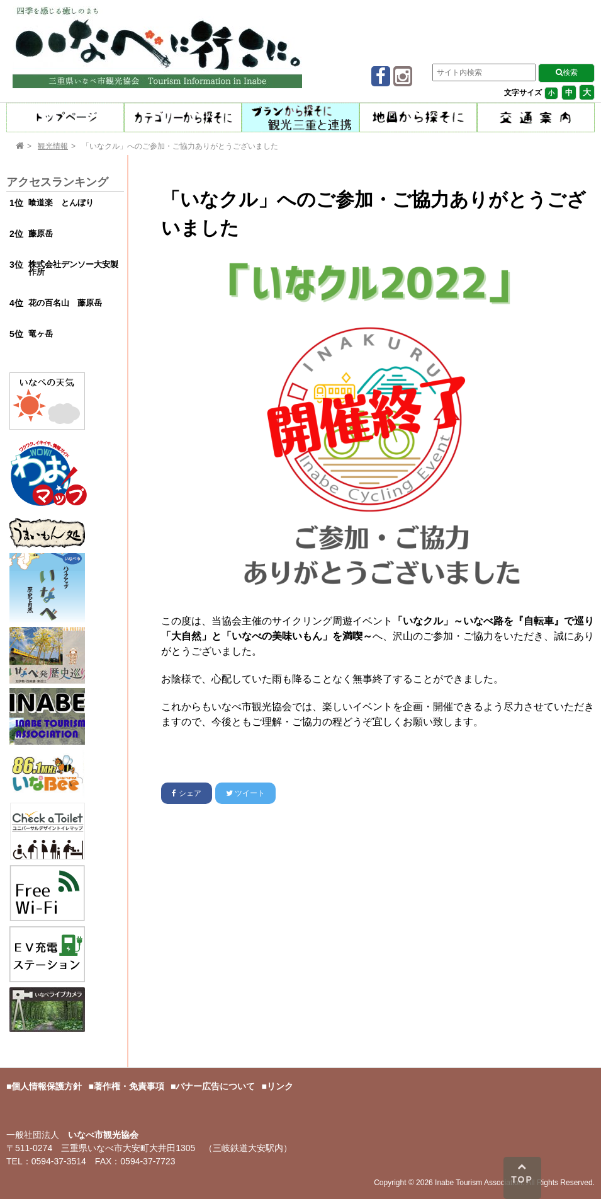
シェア (186, 793)
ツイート (245, 793)
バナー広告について (215, 1086)
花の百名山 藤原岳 (65, 302)
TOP (522, 1173)
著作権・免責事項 (129, 1086)
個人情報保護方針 (46, 1086)
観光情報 (53, 146)
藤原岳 (40, 233)
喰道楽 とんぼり (61, 202)
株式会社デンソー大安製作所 (73, 268)
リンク (280, 1086)
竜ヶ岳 (40, 333)
